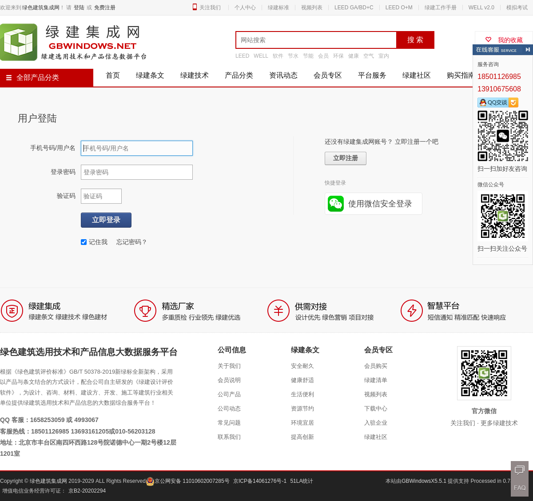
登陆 (79, 7)
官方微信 (484, 410)
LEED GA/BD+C (354, 7)
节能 (308, 56)
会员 (323, 56)
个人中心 (245, 7)
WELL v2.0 (481, 7)
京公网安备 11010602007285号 (188, 481)
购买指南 (461, 75)
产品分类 (239, 75)
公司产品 (229, 394)
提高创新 (302, 437)
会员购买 (375, 366)
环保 (338, 56)
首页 (113, 75)
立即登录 (106, 220)
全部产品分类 (32, 77)
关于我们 (229, 366)
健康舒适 (302, 380)
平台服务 (372, 75)
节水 (293, 56)
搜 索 (415, 39)
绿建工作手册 (441, 7)
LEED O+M (399, 7)
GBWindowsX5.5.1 (425, 481)
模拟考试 (517, 7)
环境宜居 (302, 422)
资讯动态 (283, 75)
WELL (261, 56)
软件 (278, 56)
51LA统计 (301, 481)
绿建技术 (194, 75)
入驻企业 (375, 422)
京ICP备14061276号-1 (259, 481)
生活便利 (302, 394)
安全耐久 (302, 366)
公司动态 (229, 408)
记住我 (94, 241)
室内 (383, 56)
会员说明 (229, 380)
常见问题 (229, 422)
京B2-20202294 (87, 491)
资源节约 (302, 408)
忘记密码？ (131, 241)
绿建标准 (278, 7)
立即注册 (345, 158)
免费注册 (104, 7)
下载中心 (375, 408)
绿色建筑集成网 (41, 7)
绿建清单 (375, 380)
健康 (353, 56)
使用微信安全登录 (380, 203)
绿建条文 (150, 75)
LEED (242, 56)
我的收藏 (504, 39)
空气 (368, 56)
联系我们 (229, 437)
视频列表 (311, 7)
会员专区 (328, 75)
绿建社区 (416, 75)
